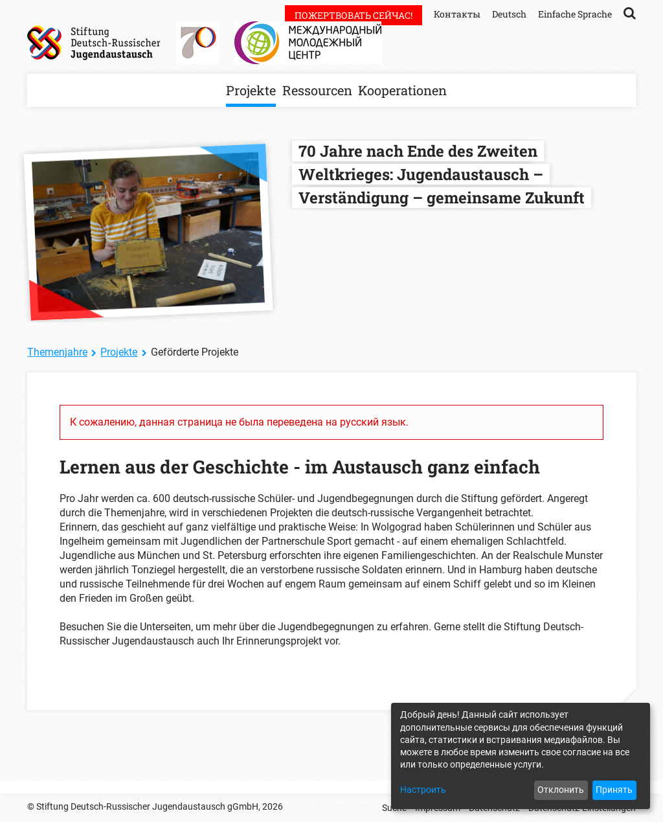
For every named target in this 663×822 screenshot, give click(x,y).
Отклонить (560, 789)
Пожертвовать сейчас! (353, 15)
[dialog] (520, 756)
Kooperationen (402, 90)
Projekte (251, 90)
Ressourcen (317, 90)
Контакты (457, 14)
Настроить (423, 789)
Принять (614, 789)
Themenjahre (57, 352)
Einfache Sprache (575, 14)
